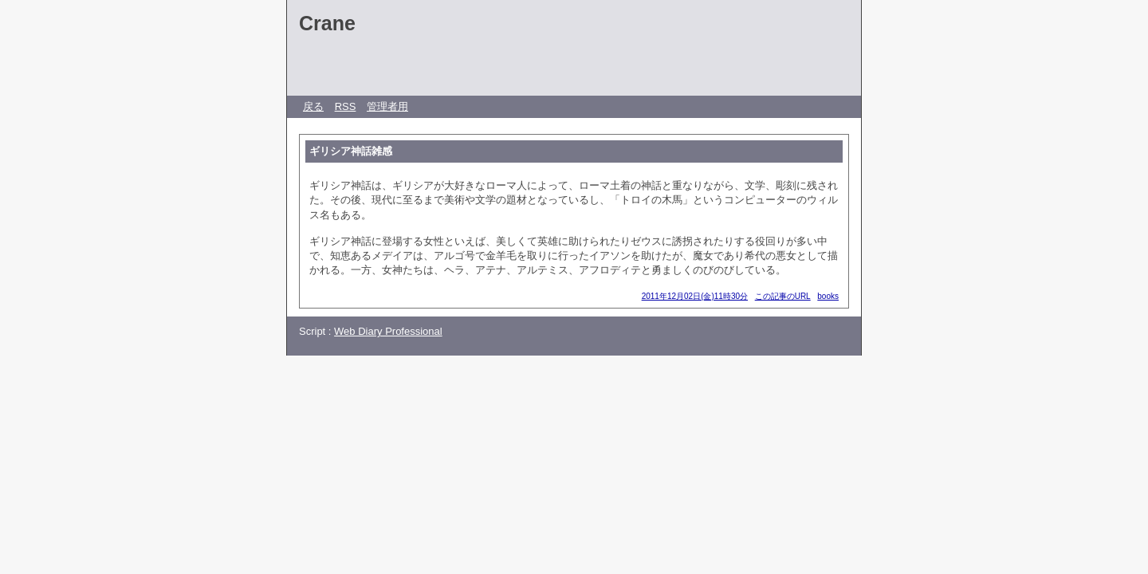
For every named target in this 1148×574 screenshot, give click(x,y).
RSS (345, 106)
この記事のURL (783, 296)
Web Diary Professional (388, 331)
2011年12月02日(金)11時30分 (695, 296)
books (828, 296)
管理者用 (387, 106)
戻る (313, 106)
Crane (327, 23)
